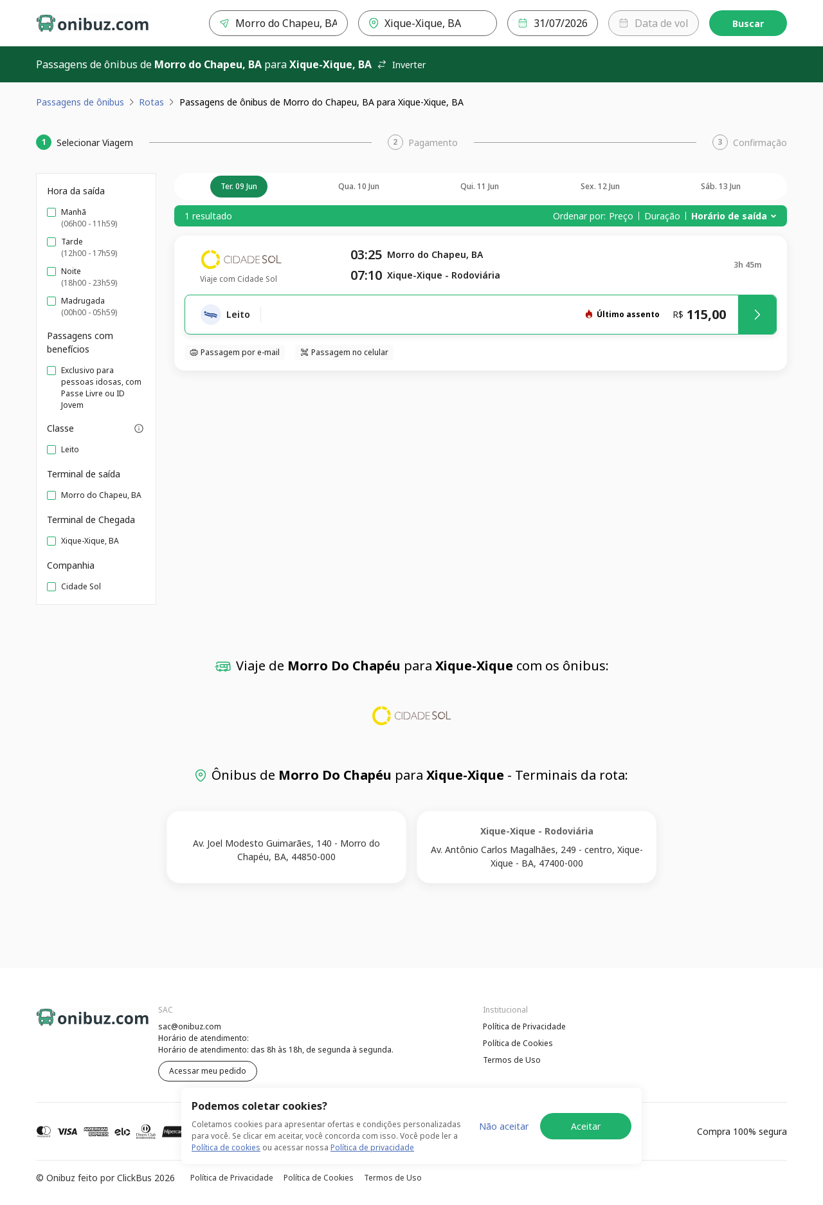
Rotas (151, 102)
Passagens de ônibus (80, 102)
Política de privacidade (372, 1147)
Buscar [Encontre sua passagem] (748, 23)
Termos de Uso (512, 1059)
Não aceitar (504, 1126)
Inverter (401, 65)
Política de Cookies (518, 1043)
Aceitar (586, 1126)
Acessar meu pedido (207, 1070)
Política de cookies (226, 1147)
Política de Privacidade (524, 1026)
